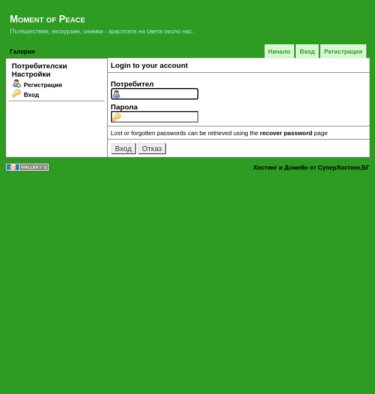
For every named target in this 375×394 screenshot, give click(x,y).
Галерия (22, 51)
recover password (286, 133)
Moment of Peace (47, 19)
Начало (279, 51)
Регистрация (343, 51)
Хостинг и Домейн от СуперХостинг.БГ (311, 167)
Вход (307, 51)
